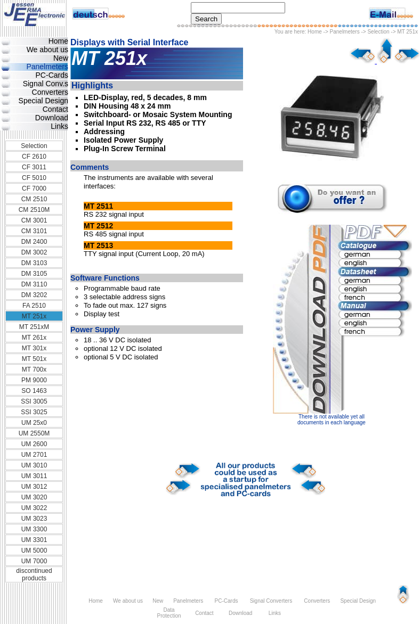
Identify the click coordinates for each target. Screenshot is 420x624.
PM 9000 (34, 380)
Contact (55, 109)
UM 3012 (34, 486)
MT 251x (34, 316)
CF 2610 (34, 156)
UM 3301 (34, 540)
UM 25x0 (34, 422)
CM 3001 (34, 220)
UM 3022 (34, 508)
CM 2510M (34, 210)
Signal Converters (271, 601)
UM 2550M (34, 433)
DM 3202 (34, 295)
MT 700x (34, 369)
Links (59, 126)
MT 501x (34, 359)
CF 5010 (34, 178)
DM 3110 (34, 284)
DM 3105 (34, 273)
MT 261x (34, 337)
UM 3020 (34, 497)
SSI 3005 (34, 401)
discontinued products (34, 574)
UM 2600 (34, 444)
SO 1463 (33, 391)
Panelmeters (345, 32)
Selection (378, 32)
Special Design (43, 100)
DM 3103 (34, 263)
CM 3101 (34, 231)
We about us (47, 49)
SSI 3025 (34, 412)
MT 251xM (34, 327)
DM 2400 (34, 241)
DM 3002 (34, 252)
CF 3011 (34, 167)
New (60, 58)
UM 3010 (34, 465)
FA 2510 (34, 305)
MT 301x (34, 348)
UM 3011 (34, 476)
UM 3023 (34, 518)
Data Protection (169, 613)
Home (315, 32)
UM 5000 (34, 550)
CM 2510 (34, 199)
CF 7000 (34, 188)
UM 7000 (34, 561)
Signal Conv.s (45, 83)
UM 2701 (34, 454)
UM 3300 (34, 529)
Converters (50, 92)
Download (51, 117)
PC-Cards (52, 75)
